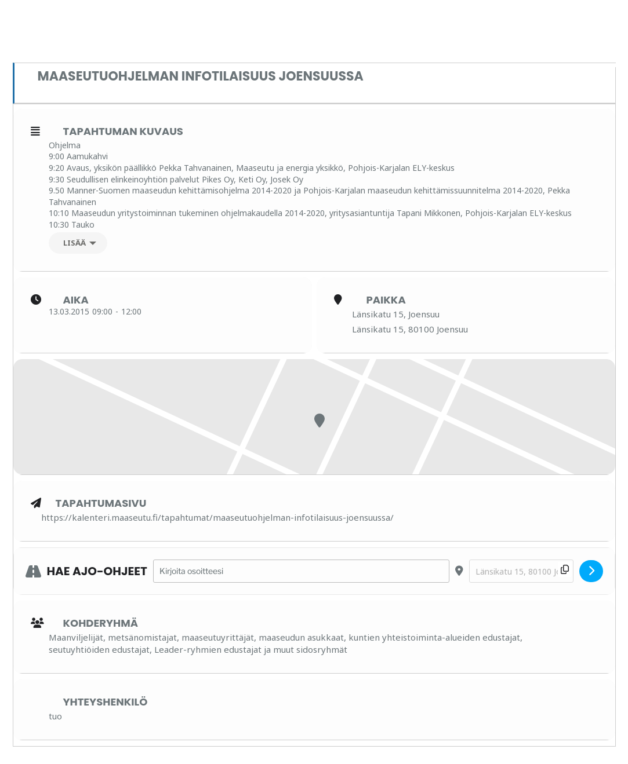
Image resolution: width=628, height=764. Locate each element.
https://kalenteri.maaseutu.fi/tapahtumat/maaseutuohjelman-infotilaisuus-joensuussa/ (217, 517)
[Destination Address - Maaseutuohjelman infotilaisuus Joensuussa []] (521, 571)
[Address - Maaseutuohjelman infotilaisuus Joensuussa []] (301, 571)
